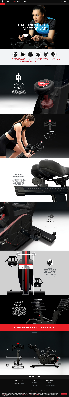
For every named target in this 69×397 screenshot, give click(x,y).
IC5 (16, 383)
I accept (64, 394)
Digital (18, 1)
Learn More (34, 332)
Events (34, 384)
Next (67, 27)
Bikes (13, 1)
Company (8, 1)
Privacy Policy (29, 394)
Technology (22, 3)
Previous (1, 27)
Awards (34, 385)
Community (25, 1)
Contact (50, 382)
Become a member (50, 384)
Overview (8, 3)
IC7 (19, 383)
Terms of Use (24, 394)
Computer (29, 3)
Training (34, 382)
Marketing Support (50, 385)
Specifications (44, 3)
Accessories (22, 383)
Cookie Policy (4, 394)
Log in (65, 1)
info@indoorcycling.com (38, 391)
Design (14, 3)
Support (52, 3)
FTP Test (36, 3)
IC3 (14, 383)
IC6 (2, 3)
